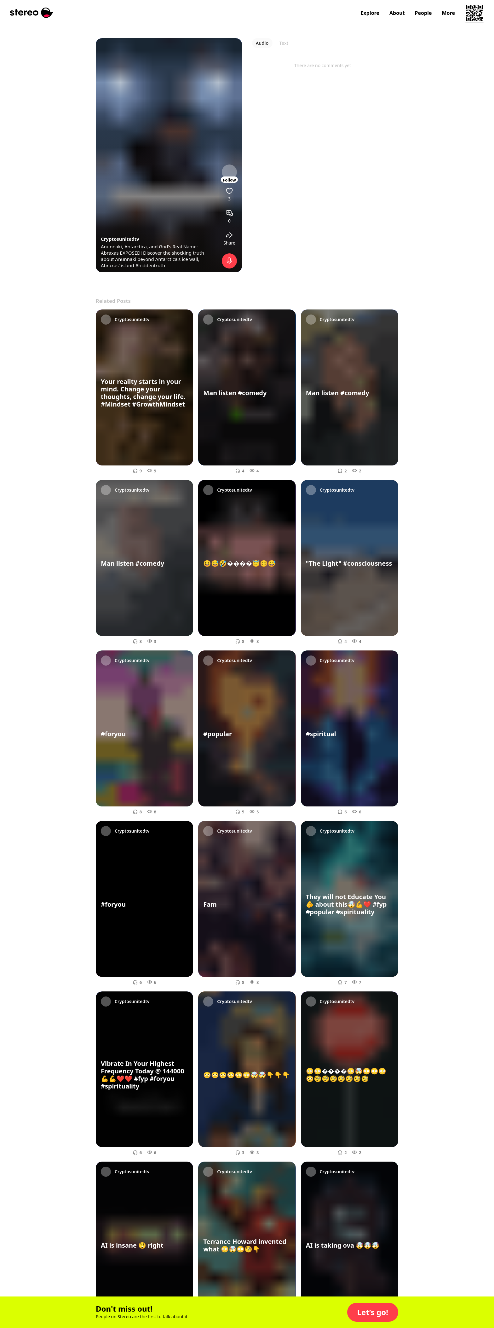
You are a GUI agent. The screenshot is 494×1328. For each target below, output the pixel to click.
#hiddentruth (150, 265)
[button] (372, 1312)
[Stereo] (31, 13)
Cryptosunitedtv (120, 239)
